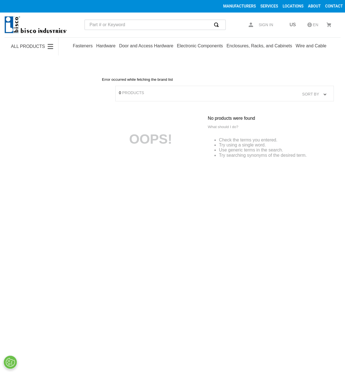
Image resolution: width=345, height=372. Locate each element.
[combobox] (155, 24)
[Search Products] (217, 25)
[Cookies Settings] (10, 362)
